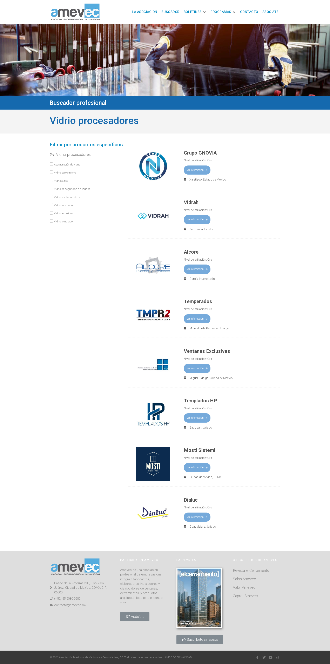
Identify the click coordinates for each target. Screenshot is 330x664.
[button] (195, 12)
